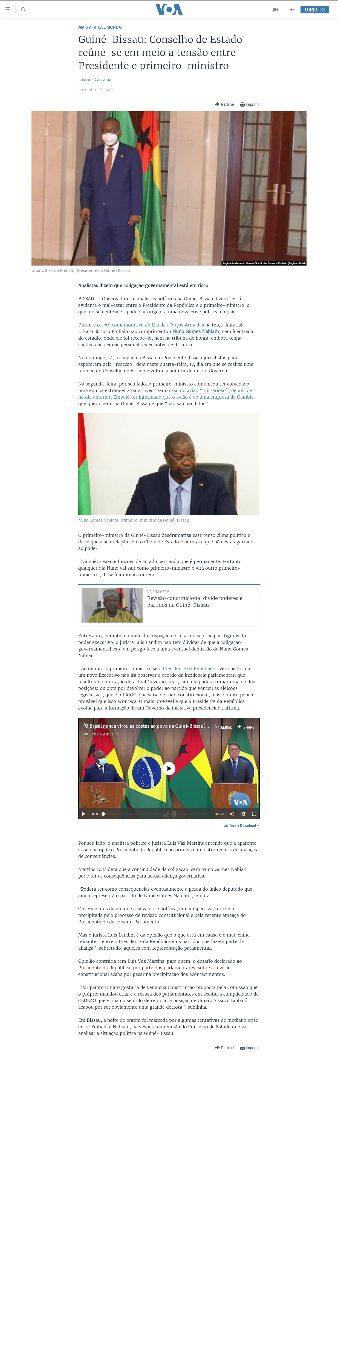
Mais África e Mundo (100, 27)
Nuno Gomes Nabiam (195, 331)
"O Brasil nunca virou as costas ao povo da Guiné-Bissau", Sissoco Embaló (162, 726)
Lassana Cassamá (94, 79)
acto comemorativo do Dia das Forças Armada (151, 325)
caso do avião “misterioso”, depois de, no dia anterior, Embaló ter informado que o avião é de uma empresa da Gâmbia (166, 394)
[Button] (224, 104)
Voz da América (104, 734)
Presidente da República (189, 668)
